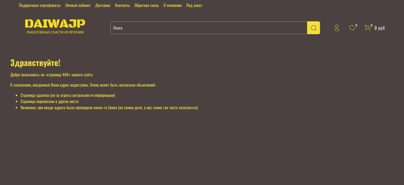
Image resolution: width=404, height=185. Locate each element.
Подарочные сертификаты (40, 5)
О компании (173, 5)
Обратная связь (146, 5)
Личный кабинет (78, 5)
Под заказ (194, 5)
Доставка (102, 5)
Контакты (122, 5)
